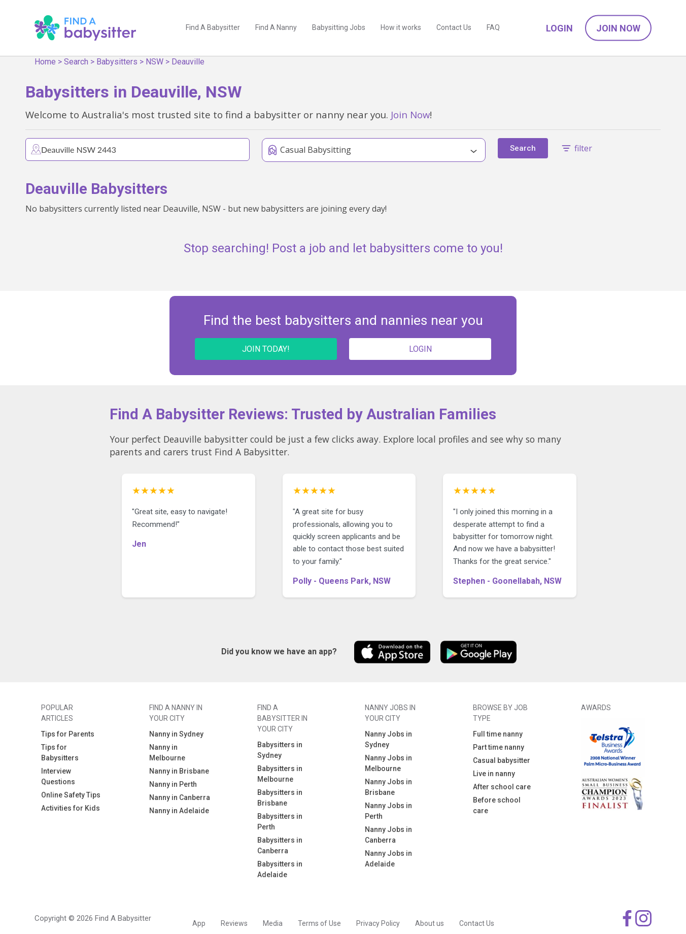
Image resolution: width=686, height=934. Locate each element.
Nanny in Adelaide (179, 811)
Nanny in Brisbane (179, 771)
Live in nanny (494, 774)
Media (273, 923)
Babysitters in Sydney (279, 750)
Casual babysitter (501, 760)
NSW (154, 61)
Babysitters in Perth (279, 821)
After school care (502, 787)
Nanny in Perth (173, 784)
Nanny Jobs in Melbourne (388, 763)
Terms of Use (319, 923)
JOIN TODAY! (266, 349)
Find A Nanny (276, 28)
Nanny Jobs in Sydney (388, 739)
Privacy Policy (378, 923)
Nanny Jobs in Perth (388, 811)
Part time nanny (498, 747)
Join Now (618, 28)
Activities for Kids (70, 808)
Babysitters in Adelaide (279, 869)
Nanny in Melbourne (167, 752)
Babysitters (117, 61)
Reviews (234, 923)
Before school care (497, 805)
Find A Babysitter (213, 28)
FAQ (493, 28)
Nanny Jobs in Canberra (388, 834)
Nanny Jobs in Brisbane (388, 787)
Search (76, 61)
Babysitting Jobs (338, 28)
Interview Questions (58, 776)
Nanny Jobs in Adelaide (388, 858)
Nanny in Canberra (179, 797)
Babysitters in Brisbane (279, 797)
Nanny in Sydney (176, 734)
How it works (401, 28)
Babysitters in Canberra (279, 845)
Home (45, 61)
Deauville (188, 61)
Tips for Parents (67, 734)
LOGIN (420, 349)
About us (429, 923)
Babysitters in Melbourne (279, 773)
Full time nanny (498, 734)
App (198, 923)
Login (559, 28)
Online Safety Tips (70, 795)
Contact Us (453, 28)
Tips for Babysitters (60, 752)
